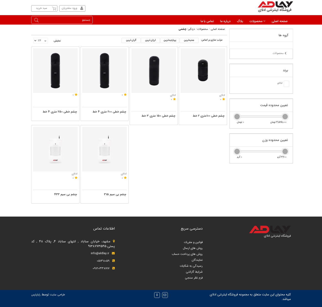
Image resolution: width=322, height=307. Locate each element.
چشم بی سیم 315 (115, 194)
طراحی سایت (57, 294)
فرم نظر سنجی (194, 277)
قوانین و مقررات (193, 242)
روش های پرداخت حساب (187, 254)
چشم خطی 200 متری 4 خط (109, 111)
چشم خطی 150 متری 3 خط (158, 115)
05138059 (106, 260)
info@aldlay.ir (103, 253)
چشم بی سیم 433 (65, 194)
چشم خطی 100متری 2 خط (209, 115)
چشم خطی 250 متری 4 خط (60, 111)
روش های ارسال (193, 248)
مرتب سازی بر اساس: (211, 40)
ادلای (222, 95)
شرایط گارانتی (194, 271)
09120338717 (104, 268)
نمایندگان (197, 260)
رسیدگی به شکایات (191, 266)
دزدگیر (191, 29)
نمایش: (57, 41)
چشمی (182, 29)
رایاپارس (36, 294)
